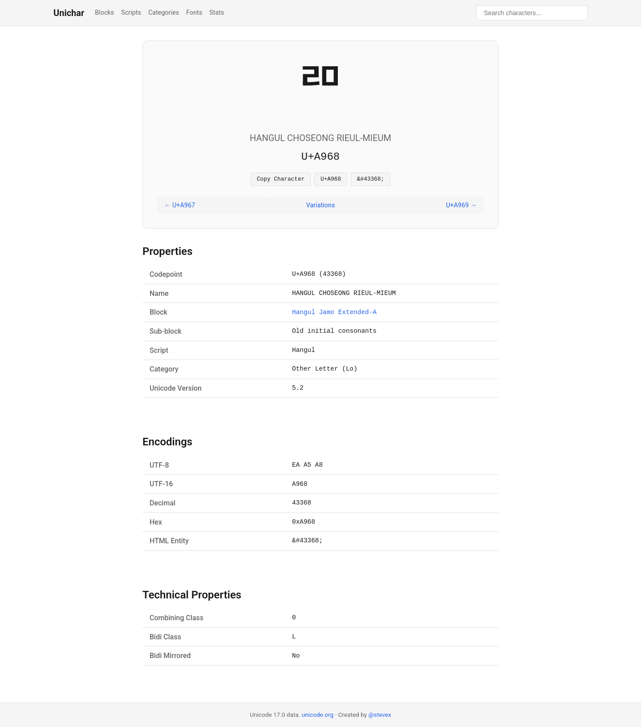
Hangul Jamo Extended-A (334, 314)
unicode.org (318, 714)
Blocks (104, 12)
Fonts (194, 12)
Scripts (131, 12)
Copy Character (281, 180)
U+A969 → (461, 206)
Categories (163, 12)
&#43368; (370, 180)
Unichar (68, 13)
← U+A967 (179, 206)
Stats (216, 12)
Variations (320, 206)
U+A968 (330, 180)
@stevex (380, 714)
